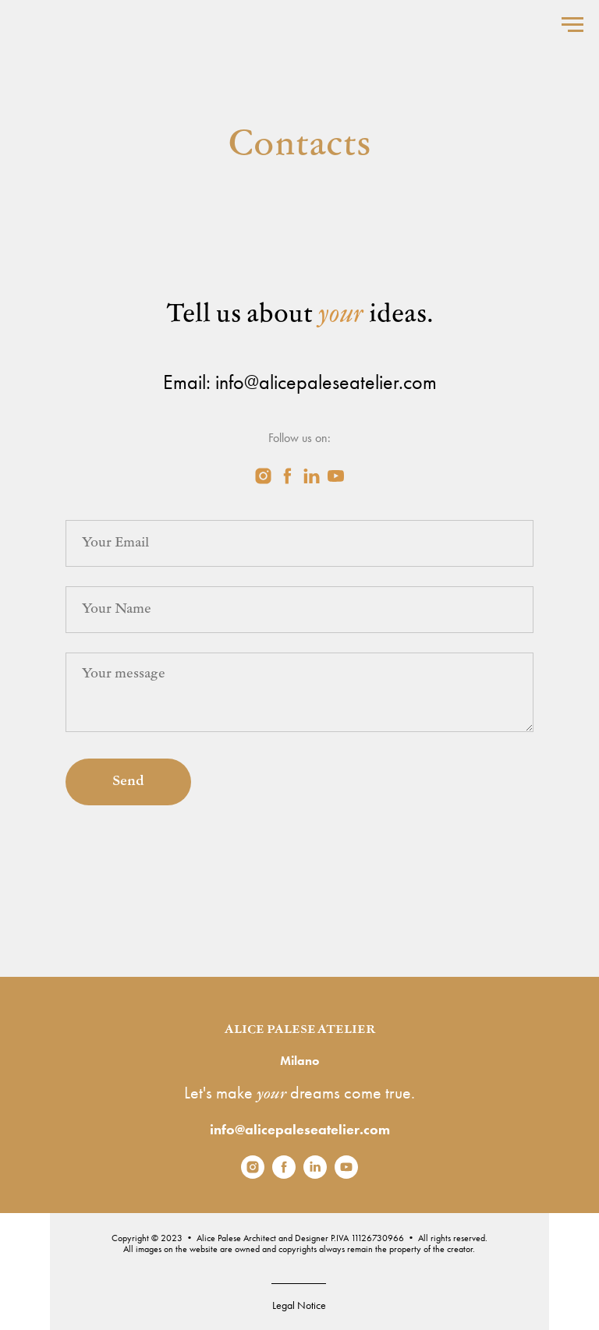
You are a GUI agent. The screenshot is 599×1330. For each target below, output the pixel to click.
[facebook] (287, 476)
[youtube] (336, 476)
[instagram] (263, 476)
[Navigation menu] (572, 25)
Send (128, 782)
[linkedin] (311, 476)
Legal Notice (299, 1305)
